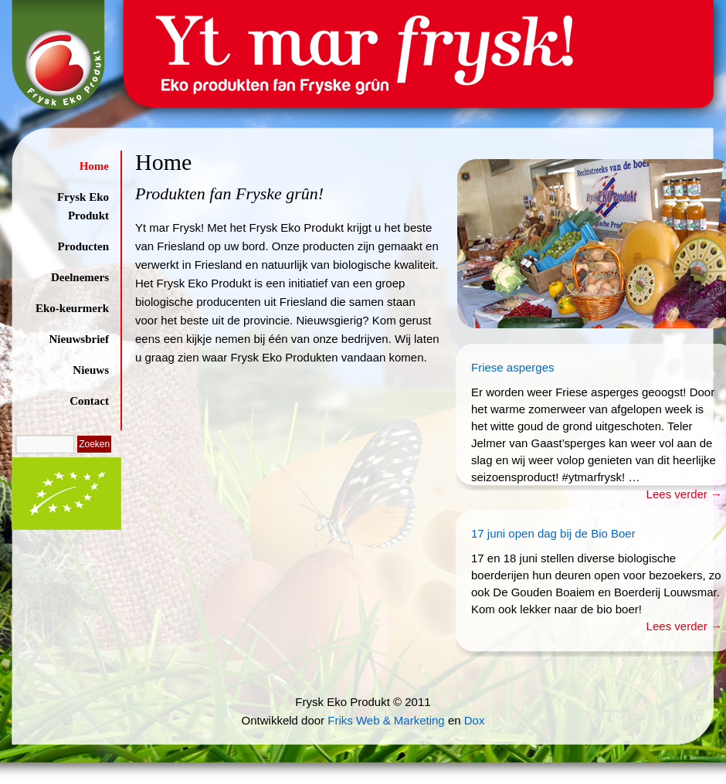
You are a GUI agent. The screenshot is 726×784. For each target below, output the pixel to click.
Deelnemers (80, 277)
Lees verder (684, 494)
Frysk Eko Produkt (83, 206)
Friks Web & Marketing (385, 720)
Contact (89, 401)
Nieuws (91, 370)
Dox (474, 720)
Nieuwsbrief (79, 339)
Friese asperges (513, 367)
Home (94, 166)
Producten (83, 246)
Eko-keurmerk (72, 308)
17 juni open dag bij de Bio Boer (553, 533)
